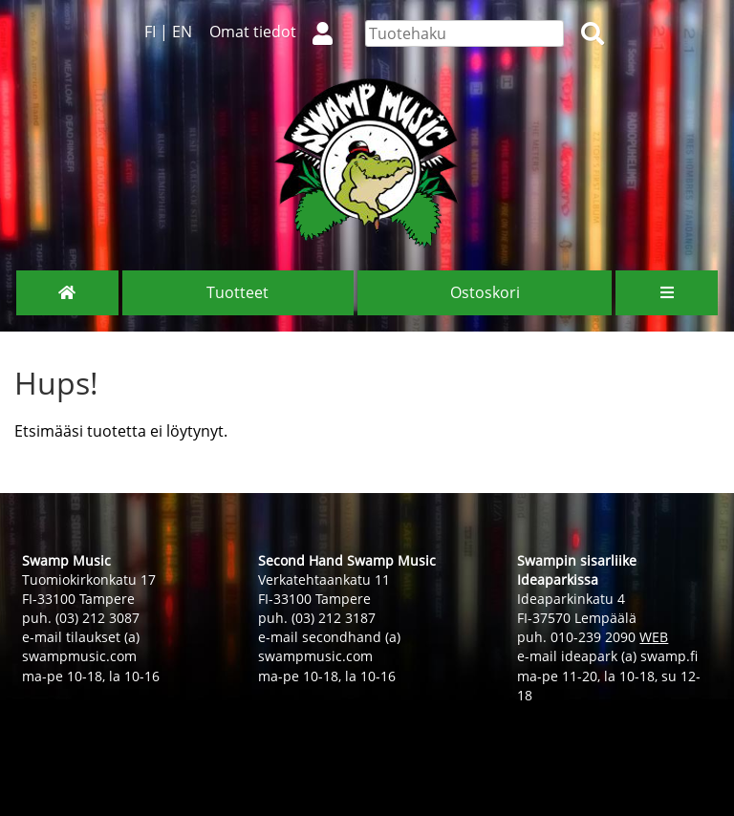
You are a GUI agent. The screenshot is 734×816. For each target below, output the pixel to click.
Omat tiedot (278, 31)
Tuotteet (237, 292)
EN (182, 31)
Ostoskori (485, 292)
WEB (653, 637)
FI (150, 31)
